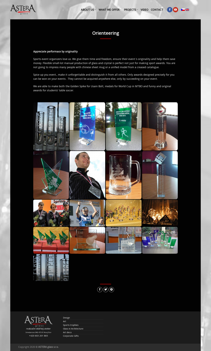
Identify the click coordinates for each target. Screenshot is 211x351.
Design (66, 317)
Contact (157, 9)
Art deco (67, 332)
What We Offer (110, 9)
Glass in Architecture (73, 328)
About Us (88, 9)
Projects (131, 9)
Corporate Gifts (71, 335)
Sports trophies (71, 324)
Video (144, 9)
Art (64, 321)
